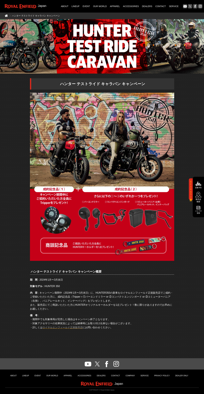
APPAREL (115, 6)
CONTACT (160, 6)
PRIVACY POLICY (162, 376)
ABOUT (64, 6)
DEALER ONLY (181, 376)
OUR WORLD (100, 6)
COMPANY (130, 376)
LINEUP (75, 6)
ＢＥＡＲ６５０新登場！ (191, 189)
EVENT (86, 6)
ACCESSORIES (131, 6)
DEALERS (147, 6)
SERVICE (173, 6)
